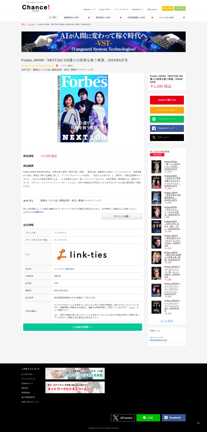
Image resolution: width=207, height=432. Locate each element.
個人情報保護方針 (28, 397)
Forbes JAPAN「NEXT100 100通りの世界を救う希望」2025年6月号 (172, 256)
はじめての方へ (105, 9)
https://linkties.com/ (158, 340)
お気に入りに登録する (167, 110)
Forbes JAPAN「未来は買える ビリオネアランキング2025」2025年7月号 (172, 240)
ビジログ (31, 24)
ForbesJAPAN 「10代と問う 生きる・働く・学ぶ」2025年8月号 (172, 225)
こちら (132, 307)
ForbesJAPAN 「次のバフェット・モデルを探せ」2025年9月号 (172, 211)
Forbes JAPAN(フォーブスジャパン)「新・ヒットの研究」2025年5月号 (172, 272)
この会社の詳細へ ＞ (82, 327)
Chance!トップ (89, 9)
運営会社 (24, 388)
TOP (23, 24)
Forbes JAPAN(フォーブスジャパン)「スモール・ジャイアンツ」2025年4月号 (172, 288)
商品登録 (157, 155)
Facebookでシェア (166, 128)
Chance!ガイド (138, 9)
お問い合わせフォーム (30, 402)
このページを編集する (33, 212)
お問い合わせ (152, 9)
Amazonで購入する (167, 100)
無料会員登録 (167, 8)
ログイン (179, 8)
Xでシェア (162, 137)
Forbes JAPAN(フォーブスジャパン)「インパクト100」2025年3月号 (172, 305)
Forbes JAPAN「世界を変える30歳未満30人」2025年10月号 (172, 196)
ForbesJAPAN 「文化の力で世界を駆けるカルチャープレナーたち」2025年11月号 (172, 181)
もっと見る (167, 321)
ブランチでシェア (166, 119)
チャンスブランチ (121, 9)
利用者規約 (25, 393)
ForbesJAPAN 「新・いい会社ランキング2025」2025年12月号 (172, 165)
